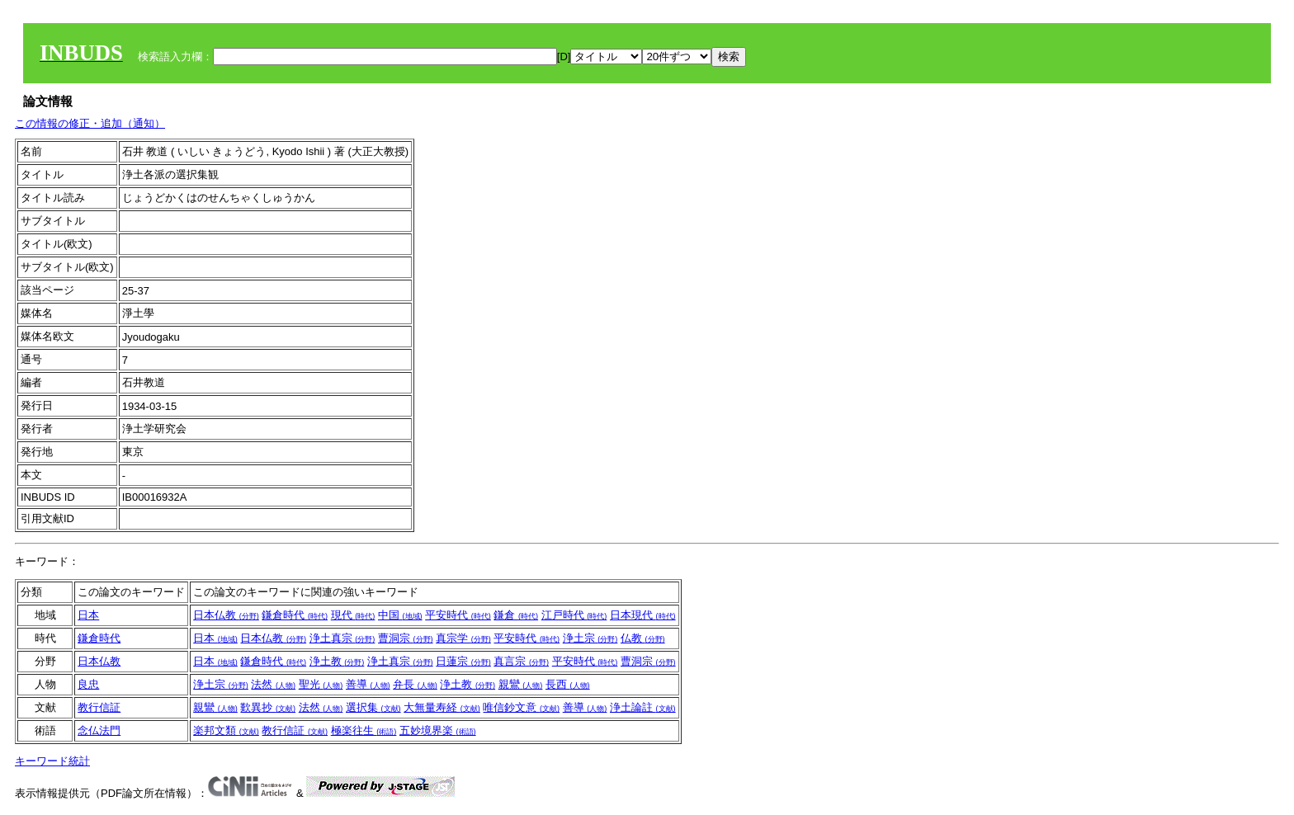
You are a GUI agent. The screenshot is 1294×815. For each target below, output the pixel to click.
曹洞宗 (405, 638)
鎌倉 (516, 615)
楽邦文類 (226, 730)
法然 (273, 684)
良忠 (88, 684)
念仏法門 (99, 730)
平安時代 (458, 615)
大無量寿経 (442, 707)
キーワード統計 (52, 761)
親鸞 (520, 684)
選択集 (373, 707)
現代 (353, 615)
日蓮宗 (463, 661)
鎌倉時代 (295, 615)
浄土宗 (590, 638)
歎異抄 (267, 707)
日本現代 (643, 615)
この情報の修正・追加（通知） (90, 123)
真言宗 (521, 661)
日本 (88, 615)
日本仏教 (226, 615)
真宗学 (463, 638)
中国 (400, 615)
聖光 (321, 684)
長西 (567, 684)
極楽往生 (364, 730)
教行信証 (99, 707)
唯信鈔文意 (521, 707)
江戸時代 (574, 615)
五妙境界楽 (437, 730)
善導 (368, 684)
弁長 (415, 684)
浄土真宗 (342, 638)
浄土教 (337, 661)
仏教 (643, 638)
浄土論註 (643, 707)
